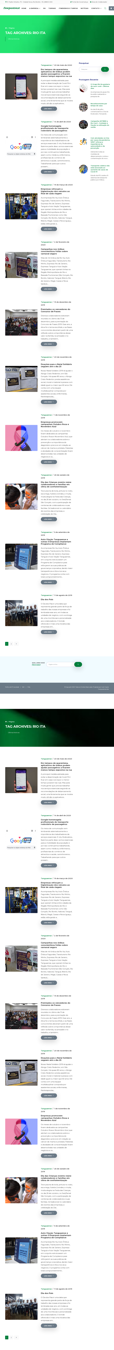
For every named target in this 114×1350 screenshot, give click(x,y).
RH (44, 8)
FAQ (28, 687)
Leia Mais (49, 108)
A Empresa (34, 8)
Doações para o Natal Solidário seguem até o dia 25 (56, 365)
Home (23, 8)
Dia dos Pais (47, 599)
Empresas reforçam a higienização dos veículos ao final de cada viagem (55, 191)
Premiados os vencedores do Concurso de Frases (55, 310)
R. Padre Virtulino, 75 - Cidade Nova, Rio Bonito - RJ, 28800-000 (28, 2)
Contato (96, 8)
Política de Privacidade (12, 687)
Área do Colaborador (98, 2)
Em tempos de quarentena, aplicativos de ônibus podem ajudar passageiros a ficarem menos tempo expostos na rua (56, 72)
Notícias (84, 8)
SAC (23, 687)
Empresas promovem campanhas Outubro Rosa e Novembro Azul (55, 424)
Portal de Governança (79, 2)
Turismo (52, 8)
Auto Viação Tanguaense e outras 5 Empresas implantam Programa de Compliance (56, 541)
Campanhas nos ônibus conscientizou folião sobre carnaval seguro (54, 251)
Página (11, 28)
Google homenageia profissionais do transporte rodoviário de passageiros (54, 128)
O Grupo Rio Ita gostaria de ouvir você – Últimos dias (100, 86)
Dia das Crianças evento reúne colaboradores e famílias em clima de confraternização (56, 484)
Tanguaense (46, 65)
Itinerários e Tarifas (68, 8)
